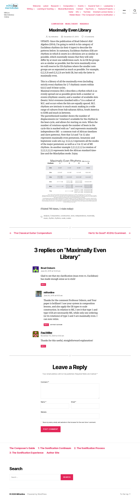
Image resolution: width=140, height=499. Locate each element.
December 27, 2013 (71, 36)
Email (73, 401)
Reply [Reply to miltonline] (46, 324)
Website (43, 411)
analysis (46, 215)
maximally (90, 215)
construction (65, 215)
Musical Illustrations (66, 8)
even (72, 215)
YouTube (86, 11)
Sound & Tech (93, 5)
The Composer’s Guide (22, 447)
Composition (68, 5)
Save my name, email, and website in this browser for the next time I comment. (69, 421)
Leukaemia (108, 5)
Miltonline (20, 493)
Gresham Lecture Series (103, 11)
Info (77, 11)
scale (64, 217)
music (46, 217)
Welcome (37, 5)
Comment (45, 381)
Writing (30, 8)
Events (81, 5)
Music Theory (71, 23)
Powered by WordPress (37, 493)
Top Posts (89, 8)
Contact (79, 8)
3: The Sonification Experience (26, 451)
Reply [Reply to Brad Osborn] (43, 284)
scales (68, 217)
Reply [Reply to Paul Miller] (43, 345)
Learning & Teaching (45, 8)
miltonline (54, 36)
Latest (45, 5)
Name (43, 401)
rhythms (58, 217)
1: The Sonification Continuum (54, 447)
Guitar (70, 11)
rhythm (51, 217)
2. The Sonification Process (89, 447)
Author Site (53, 451)
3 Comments (89, 36)
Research (55, 5)
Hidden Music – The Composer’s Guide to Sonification (91, 14)
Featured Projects (105, 8)
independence (80, 215)
